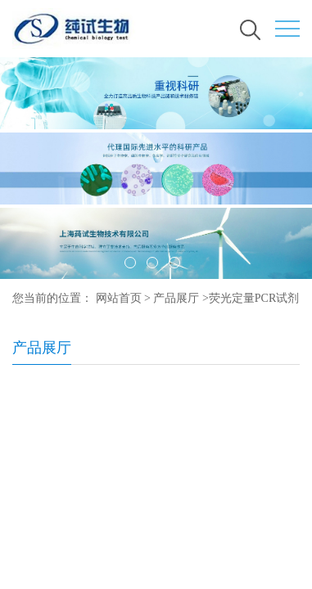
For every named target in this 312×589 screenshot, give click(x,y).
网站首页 (119, 298)
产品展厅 (176, 298)
